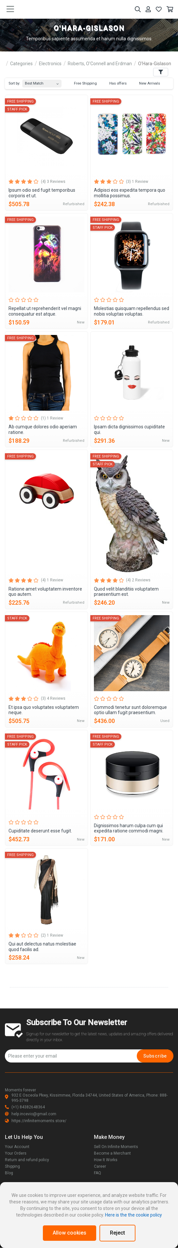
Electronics (50, 63)
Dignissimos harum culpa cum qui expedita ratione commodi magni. (128, 828)
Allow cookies (69, 1233)
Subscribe (155, 1056)
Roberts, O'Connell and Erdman (100, 63)
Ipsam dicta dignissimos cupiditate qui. (129, 429)
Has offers (115, 83)
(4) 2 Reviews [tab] (138, 580)
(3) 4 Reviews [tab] (53, 698)
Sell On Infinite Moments (116, 1146)
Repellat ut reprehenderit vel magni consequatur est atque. (45, 311)
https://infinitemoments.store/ (35, 1121)
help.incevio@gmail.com (30, 1114)
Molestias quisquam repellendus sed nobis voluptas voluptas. (131, 311)
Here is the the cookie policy (133, 1215)
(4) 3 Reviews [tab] (53, 181)
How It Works (105, 1160)
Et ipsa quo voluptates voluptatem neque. (44, 710)
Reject (117, 1233)
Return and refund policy (27, 1160)
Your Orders (16, 1153)
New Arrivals (146, 83)
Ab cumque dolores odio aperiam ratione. (43, 429)
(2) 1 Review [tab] (52, 935)
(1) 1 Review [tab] (52, 418)
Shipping (12, 1166)
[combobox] (42, 82)
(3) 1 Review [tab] (137, 181)
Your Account (17, 1146)
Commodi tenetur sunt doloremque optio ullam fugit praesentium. (130, 710)
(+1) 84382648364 (25, 1107)
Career (100, 1166)
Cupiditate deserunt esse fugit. (40, 830)
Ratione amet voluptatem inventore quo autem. (45, 591)
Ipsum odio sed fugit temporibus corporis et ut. (42, 192)
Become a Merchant (112, 1153)
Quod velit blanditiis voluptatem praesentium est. (126, 591)
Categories (21, 63)
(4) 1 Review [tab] (52, 580)
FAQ (97, 1173)
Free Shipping (82, 83)
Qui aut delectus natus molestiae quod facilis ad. (42, 946)
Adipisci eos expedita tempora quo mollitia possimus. (129, 192)
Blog (9, 1173)
